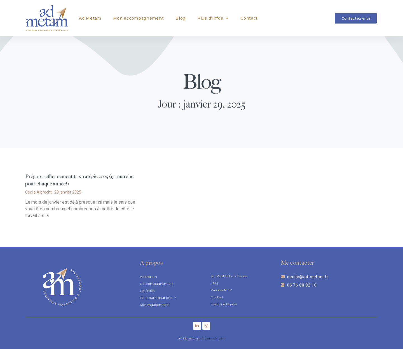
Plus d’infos (213, 18)
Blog (180, 18)
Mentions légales (213, 338)
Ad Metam (90, 18)
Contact (249, 18)
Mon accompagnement (138, 18)
